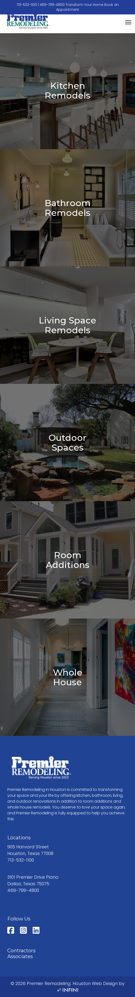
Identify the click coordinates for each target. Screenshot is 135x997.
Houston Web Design (95, 983)
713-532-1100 (27, 4)
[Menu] (128, 22)
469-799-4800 (52, 4)
